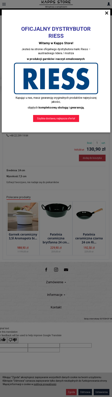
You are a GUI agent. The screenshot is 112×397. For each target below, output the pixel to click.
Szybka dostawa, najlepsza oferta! (56, 118)
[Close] (107, 13)
